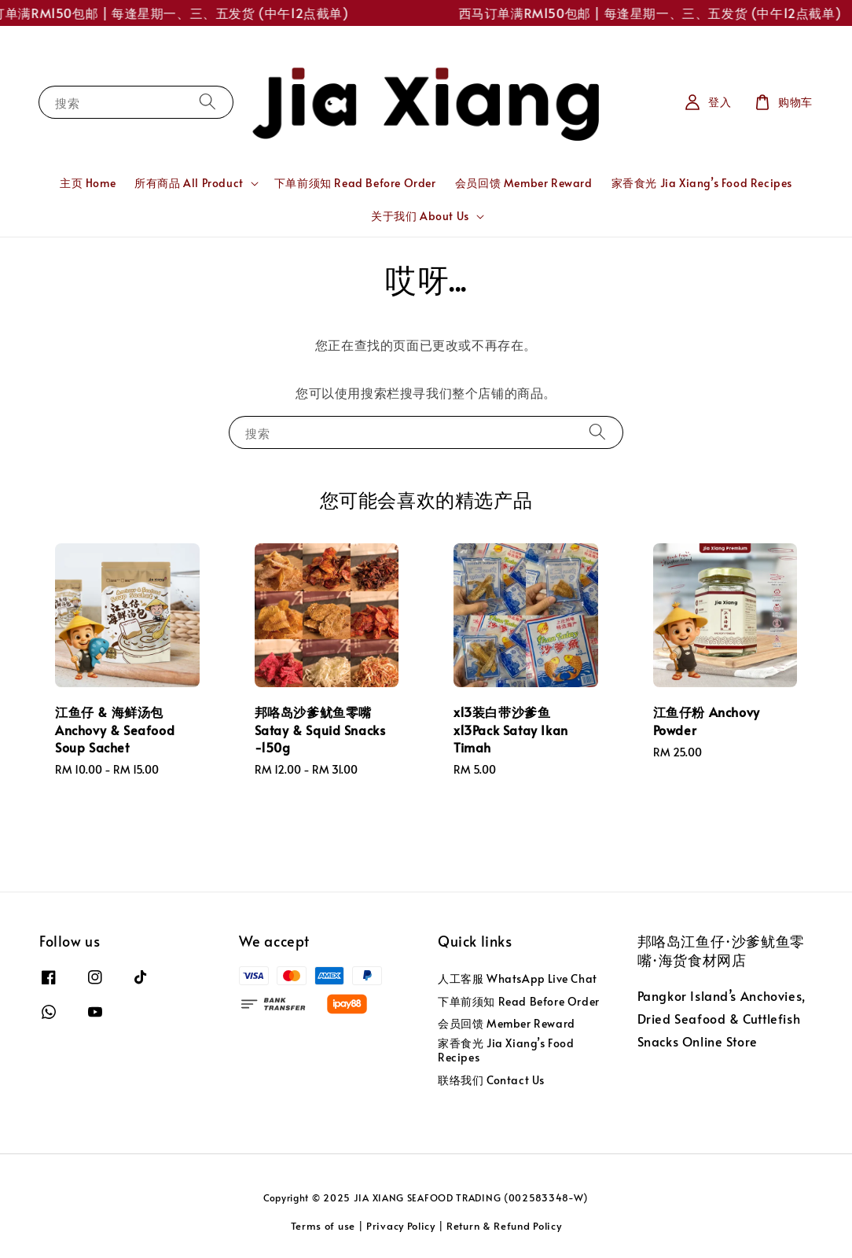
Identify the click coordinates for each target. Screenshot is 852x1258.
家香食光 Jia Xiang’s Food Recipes (701, 182)
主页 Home (88, 182)
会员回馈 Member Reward (524, 182)
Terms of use (323, 1226)
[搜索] (207, 101)
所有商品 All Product (189, 183)
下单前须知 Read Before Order (355, 182)
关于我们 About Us (420, 216)
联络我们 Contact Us (491, 1079)
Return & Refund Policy (503, 1226)
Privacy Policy (400, 1226)
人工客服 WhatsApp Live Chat (517, 979)
